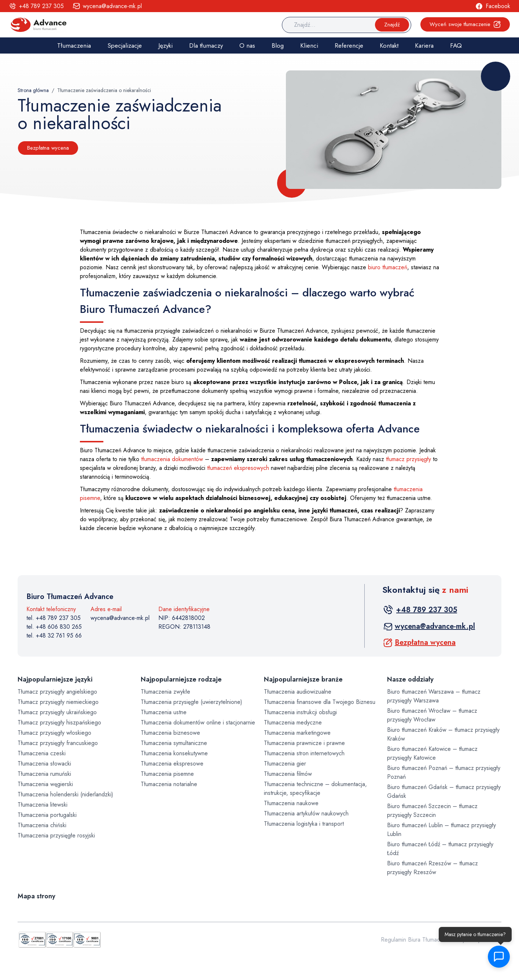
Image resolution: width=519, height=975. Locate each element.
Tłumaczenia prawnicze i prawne (304, 743)
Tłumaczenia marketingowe (297, 732)
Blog (278, 45)
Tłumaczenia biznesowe (170, 732)
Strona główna (33, 90)
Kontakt (389, 45)
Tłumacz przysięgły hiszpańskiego (59, 722)
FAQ (456, 45)
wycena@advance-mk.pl (120, 618)
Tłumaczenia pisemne (167, 774)
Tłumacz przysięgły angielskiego (57, 691)
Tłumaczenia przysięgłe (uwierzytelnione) (191, 702)
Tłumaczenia (74, 45)
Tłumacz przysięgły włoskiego (54, 732)
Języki (165, 45)
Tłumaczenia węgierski (45, 784)
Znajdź (392, 25)
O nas (247, 45)
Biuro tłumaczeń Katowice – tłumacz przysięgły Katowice (432, 753)
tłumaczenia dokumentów (172, 459)
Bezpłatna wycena (48, 148)
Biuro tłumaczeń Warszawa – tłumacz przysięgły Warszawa (434, 696)
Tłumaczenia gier (285, 763)
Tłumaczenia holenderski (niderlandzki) (65, 794)
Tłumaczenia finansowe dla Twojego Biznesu (319, 702)
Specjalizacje (124, 45)
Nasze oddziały (410, 679)
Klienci (309, 45)
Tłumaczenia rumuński (44, 774)
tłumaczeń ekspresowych (238, 468)
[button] (503, 957)
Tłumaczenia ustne (164, 712)
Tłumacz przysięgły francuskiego (58, 743)
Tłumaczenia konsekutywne (174, 753)
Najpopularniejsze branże (303, 679)
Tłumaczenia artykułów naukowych (306, 813)
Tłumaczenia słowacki (44, 763)
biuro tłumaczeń (387, 267)
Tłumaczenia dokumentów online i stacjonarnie (198, 722)
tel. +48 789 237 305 (53, 618)
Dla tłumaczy (206, 45)
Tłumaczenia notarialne (169, 784)
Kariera (424, 45)
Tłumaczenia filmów (288, 774)
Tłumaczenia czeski (42, 753)
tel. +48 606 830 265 (54, 626)
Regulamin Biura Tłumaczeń (415, 939)
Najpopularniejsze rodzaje (181, 679)
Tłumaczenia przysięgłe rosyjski (56, 835)
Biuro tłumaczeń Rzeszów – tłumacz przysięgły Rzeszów (432, 867)
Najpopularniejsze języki (55, 679)
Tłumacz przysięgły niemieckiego (58, 702)
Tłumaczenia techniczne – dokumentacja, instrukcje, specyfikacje (315, 788)
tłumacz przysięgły (408, 459)
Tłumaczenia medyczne (293, 722)
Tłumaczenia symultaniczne (174, 743)
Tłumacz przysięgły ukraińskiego (57, 712)
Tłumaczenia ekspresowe (172, 763)
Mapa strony (36, 896)
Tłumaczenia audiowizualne (297, 691)
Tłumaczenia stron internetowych (304, 753)
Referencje (349, 45)
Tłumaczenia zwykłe (165, 691)
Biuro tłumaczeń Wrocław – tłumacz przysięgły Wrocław (432, 715)
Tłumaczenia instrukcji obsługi (300, 712)
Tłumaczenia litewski (42, 804)
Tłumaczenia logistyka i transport (304, 823)
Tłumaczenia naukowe (291, 803)
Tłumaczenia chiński (42, 825)
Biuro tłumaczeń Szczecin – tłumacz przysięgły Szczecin (432, 810)
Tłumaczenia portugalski (47, 815)
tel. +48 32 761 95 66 (54, 635)
